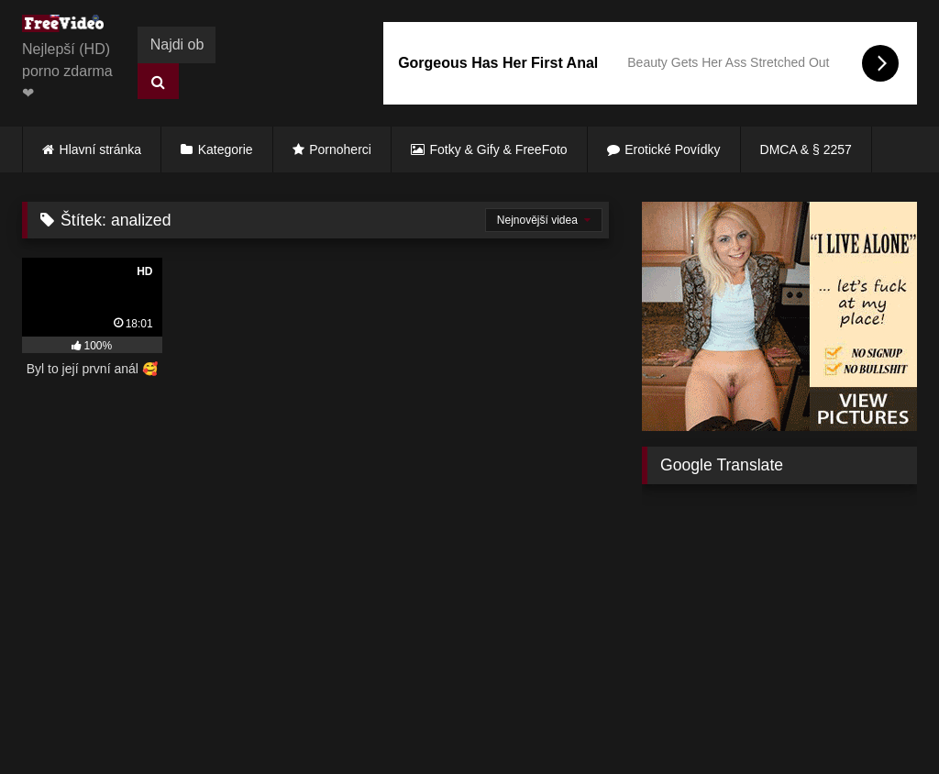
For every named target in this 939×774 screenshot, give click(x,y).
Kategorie (225, 149)
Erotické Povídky (672, 149)
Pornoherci (340, 149)
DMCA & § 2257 (806, 149)
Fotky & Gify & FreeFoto (499, 149)
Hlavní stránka (100, 149)
